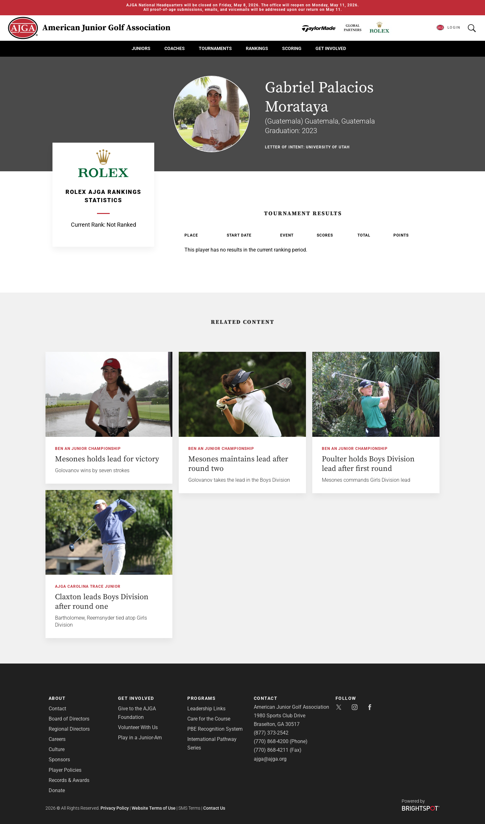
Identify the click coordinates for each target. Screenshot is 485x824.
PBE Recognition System (215, 729)
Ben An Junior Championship (88, 448)
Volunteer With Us (138, 727)
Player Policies (65, 770)
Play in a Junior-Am (140, 738)
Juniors (141, 48)
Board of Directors (69, 719)
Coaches (174, 48)
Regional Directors (69, 729)
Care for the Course (208, 719)
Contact (57, 709)
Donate (57, 790)
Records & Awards (69, 780)
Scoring (291, 48)
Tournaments (215, 48)
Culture (57, 749)
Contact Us (214, 808)
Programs (201, 698)
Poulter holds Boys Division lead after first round (368, 463)
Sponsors (59, 760)
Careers (57, 739)
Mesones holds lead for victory (107, 459)
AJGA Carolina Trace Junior (88, 586)
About (57, 698)
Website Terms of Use (154, 808)
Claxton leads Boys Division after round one (102, 601)
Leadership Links (206, 709)
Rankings (257, 48)
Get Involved (330, 48)
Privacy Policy (114, 808)
